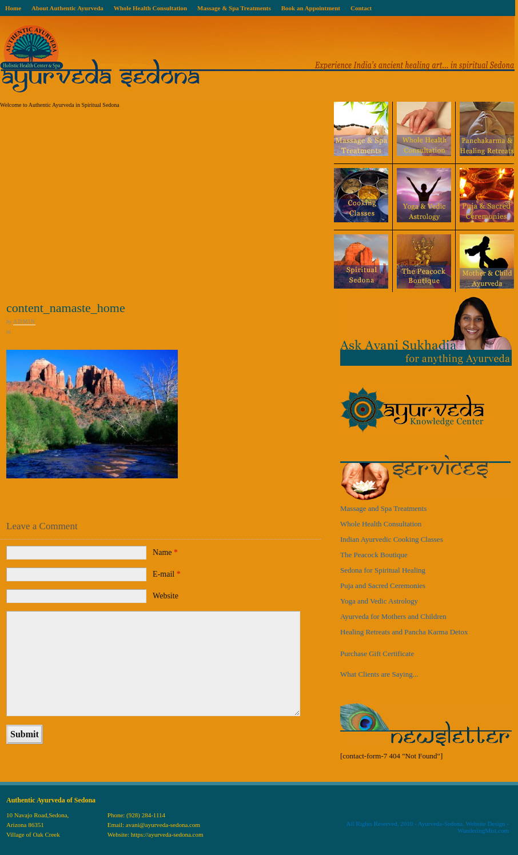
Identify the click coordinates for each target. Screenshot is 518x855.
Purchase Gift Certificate (377, 653)
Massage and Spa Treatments (383, 508)
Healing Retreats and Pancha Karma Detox (404, 632)
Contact (361, 8)
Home (13, 8)
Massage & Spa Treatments (234, 8)
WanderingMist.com (483, 830)
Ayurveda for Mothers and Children (393, 616)
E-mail (167, 574)
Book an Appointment (310, 8)
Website (165, 596)
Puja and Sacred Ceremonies (382, 585)
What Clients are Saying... (379, 674)
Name (165, 552)
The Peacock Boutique (374, 554)
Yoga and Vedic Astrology (379, 601)
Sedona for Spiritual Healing (382, 570)
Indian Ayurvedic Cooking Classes (391, 539)
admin (24, 321)
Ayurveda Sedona (257, 59)
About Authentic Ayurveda (67, 8)
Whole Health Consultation (150, 8)
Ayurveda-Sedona (440, 823)
